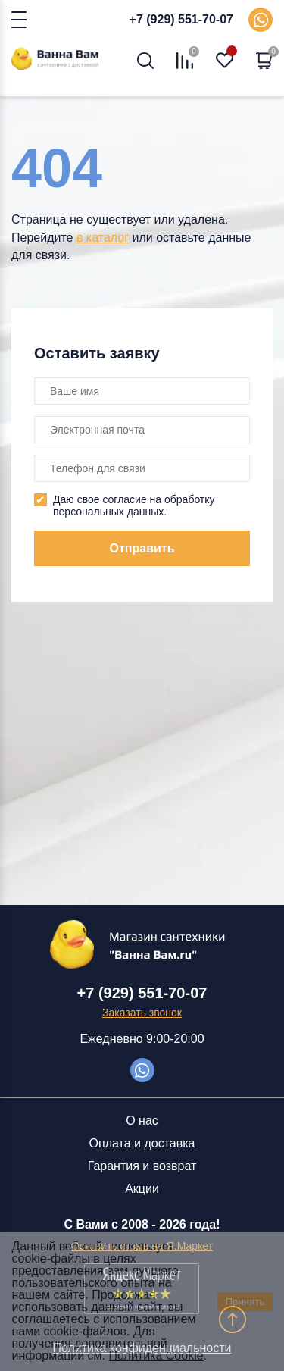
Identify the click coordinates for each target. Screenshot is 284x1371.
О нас (142, 1120)
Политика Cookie (156, 1355)
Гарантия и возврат (142, 1166)
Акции (142, 1188)
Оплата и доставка (142, 1143)
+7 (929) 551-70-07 (181, 19)
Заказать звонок (142, 1012)
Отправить (142, 548)
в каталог (102, 237)
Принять (244, 1301)
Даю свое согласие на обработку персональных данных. (134, 505)
